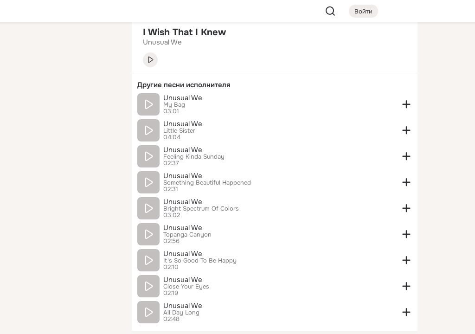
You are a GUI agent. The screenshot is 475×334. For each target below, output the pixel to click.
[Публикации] (22, 85)
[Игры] (103, 126)
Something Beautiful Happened (207, 183)
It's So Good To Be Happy (200, 260)
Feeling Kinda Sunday (194, 157)
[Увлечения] (63, 44)
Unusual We (182, 98)
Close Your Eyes (186, 286)
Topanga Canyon (187, 234)
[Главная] (22, 44)
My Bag (174, 105)
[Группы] (103, 44)
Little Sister (179, 131)
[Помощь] (22, 167)
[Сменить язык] (63, 282)
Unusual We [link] (162, 42)
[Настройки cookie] (63, 322)
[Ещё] (63, 262)
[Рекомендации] (63, 167)
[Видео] (103, 85)
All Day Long (181, 312)
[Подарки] (22, 126)
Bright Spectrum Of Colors (201, 209)
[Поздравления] (63, 126)
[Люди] (63, 85)
